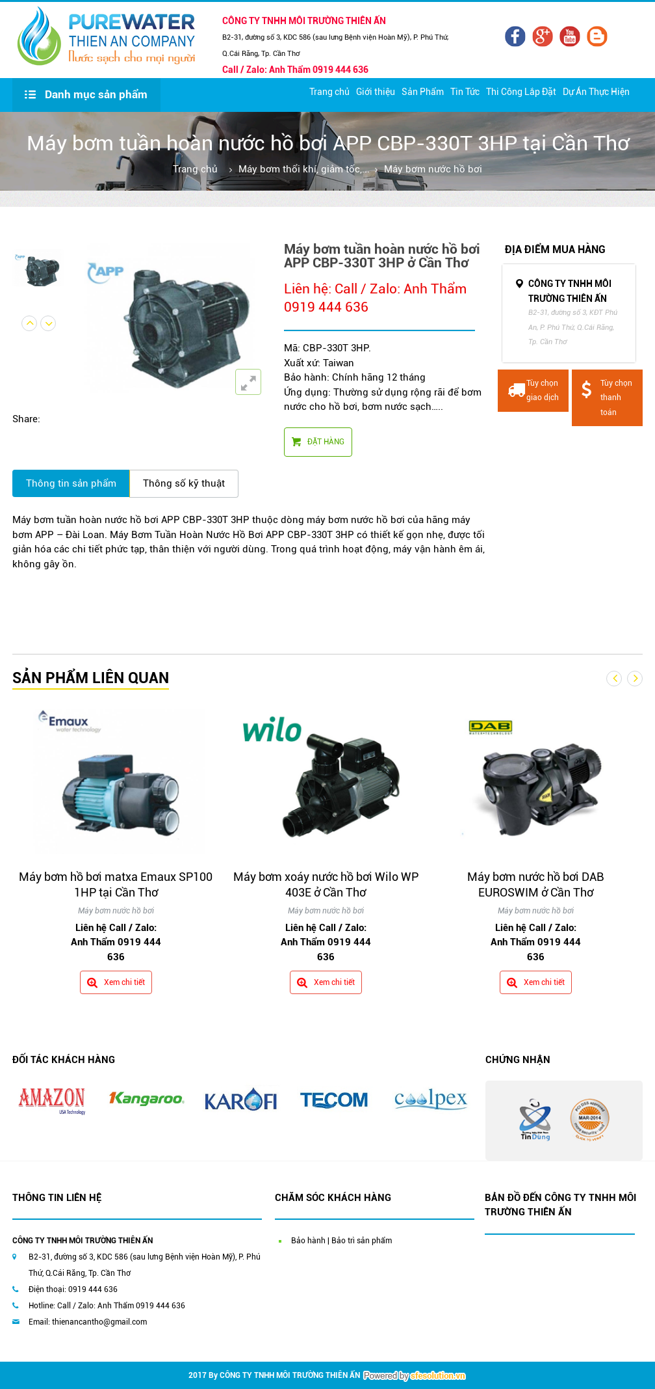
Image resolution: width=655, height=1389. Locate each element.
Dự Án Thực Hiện (596, 92)
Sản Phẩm (423, 92)
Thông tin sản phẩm (71, 483)
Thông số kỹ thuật (184, 483)
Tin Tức (465, 92)
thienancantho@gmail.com (99, 1322)
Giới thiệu (375, 92)
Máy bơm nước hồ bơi (433, 169)
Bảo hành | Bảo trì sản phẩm (341, 1240)
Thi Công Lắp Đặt (521, 92)
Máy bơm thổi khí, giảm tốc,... (304, 169)
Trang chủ (329, 92)
